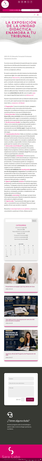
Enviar (30, 399)
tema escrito (16, 77)
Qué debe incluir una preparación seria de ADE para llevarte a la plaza (20, 320)
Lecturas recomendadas (20, 237)
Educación (15, 56)
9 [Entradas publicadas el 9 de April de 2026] (19, 249)
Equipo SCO (20, 233)
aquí (34, 93)
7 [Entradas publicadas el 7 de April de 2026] (10, 249)
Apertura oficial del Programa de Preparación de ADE (21, 354)
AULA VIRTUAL (34, 10)
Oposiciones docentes (10, 58)
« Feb (6, 256)
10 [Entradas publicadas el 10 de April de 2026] (24, 249)
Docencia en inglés (20, 227)
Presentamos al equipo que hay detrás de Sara (20, 286)
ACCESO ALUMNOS (14, 10)
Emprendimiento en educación (19, 231)
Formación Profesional (24, 56)
